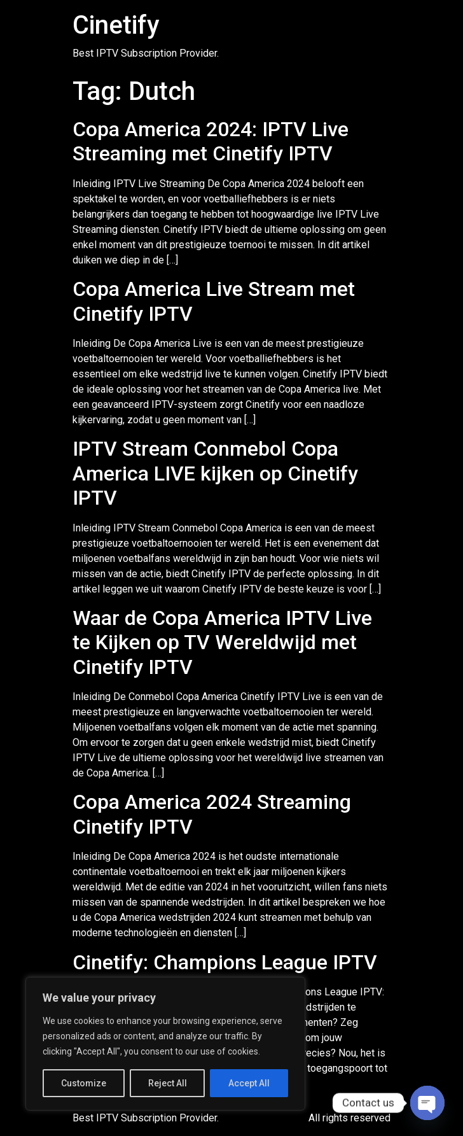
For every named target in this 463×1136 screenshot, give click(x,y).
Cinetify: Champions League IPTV (225, 962)
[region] (165, 1044)
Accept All (249, 1083)
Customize (83, 1083)
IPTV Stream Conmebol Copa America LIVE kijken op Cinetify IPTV (215, 473)
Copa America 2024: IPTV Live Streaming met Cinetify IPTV (211, 141)
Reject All (167, 1083)
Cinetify (116, 25)
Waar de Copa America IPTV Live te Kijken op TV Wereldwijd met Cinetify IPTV (222, 642)
